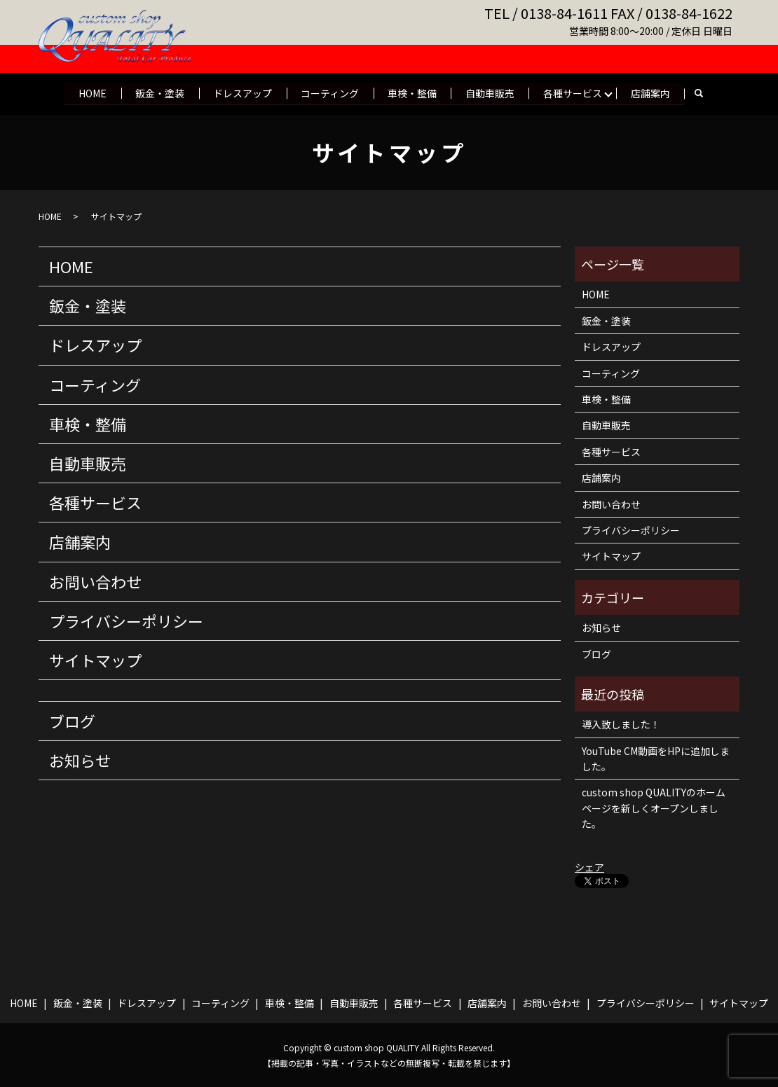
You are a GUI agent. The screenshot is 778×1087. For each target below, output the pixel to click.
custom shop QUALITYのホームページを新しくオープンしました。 (653, 808)
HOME (90, 92)
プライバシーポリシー (126, 620)
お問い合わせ (95, 581)
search (702, 93)
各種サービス (574, 92)
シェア (589, 867)
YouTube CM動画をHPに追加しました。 (656, 758)
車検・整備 (412, 92)
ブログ (72, 720)
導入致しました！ (621, 724)
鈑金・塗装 (158, 92)
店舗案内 (653, 92)
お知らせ (80, 760)
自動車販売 (491, 92)
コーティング (330, 92)
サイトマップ (95, 660)
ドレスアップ (241, 92)
